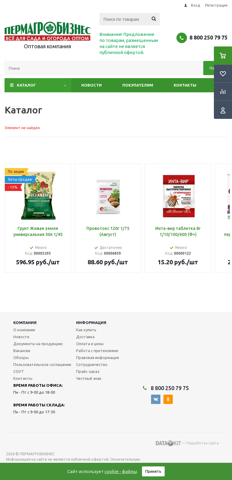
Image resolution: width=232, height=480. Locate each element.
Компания (25, 322)
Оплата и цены (90, 344)
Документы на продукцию (38, 344)
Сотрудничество (92, 364)
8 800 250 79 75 (208, 37)
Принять (153, 471)
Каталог (26, 85)
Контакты (185, 85)
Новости (91, 85)
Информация (91, 322)
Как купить (86, 330)
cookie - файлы (121, 471)
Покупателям (137, 85)
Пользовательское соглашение (42, 364)
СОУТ (18, 371)
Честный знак (89, 378)
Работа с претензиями (97, 350)
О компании (24, 330)
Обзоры (21, 357)
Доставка (85, 337)
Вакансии (21, 350)
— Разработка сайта (187, 443)
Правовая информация (97, 357)
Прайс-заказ (87, 371)
